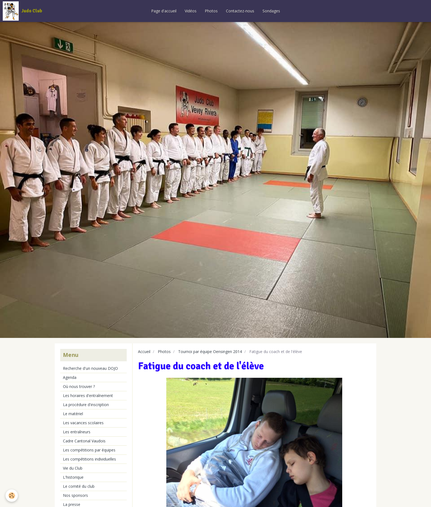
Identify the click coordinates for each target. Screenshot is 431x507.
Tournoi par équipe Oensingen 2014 (210, 351)
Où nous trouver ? (79, 386)
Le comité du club (79, 486)
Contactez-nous (240, 10)
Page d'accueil (163, 10)
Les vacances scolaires (83, 422)
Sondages (271, 10)
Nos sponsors (75, 495)
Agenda (69, 377)
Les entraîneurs (76, 431)
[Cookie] (11, 495)
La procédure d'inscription (86, 404)
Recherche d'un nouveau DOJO (90, 368)
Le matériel (73, 413)
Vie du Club (72, 468)
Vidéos (191, 10)
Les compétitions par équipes (89, 450)
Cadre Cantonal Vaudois (84, 440)
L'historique (73, 477)
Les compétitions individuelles (89, 459)
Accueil (144, 351)
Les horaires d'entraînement (88, 395)
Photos (211, 10)
